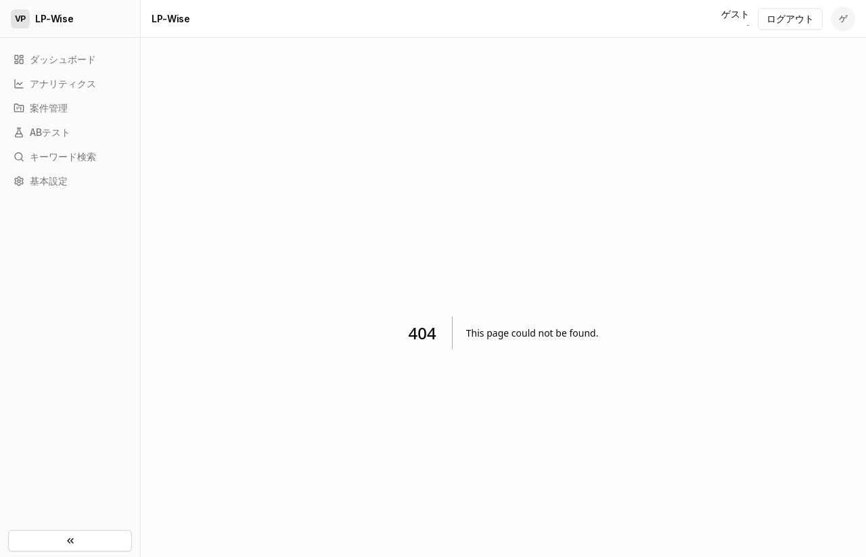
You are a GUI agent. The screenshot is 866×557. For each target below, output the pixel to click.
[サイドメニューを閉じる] (70, 541)
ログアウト (790, 18)
